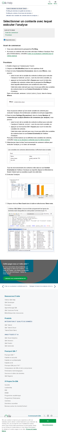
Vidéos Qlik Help (10, 299)
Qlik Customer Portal (11, 310)
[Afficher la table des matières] (3, 8)
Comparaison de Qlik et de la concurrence (18, 368)
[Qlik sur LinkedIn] (48, 415)
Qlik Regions (9, 376)
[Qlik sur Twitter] (44, 415)
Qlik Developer (9, 302)
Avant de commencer (11, 32)
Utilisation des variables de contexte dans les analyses (21, 15)
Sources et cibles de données (14, 373)
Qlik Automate (9, 345)
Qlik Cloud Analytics (11, 338)
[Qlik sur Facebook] (51, 415)
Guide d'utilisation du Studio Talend (16, 8)
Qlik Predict (8, 343)
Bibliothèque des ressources (14, 313)
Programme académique (13, 395)
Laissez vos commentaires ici (15, 278)
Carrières (8, 400)
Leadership (8, 387)
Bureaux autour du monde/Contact (16, 406)
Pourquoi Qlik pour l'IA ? (12, 365)
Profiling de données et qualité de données (18, 11)
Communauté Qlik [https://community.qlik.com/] (34, 416)
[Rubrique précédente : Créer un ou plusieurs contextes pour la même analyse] (14, 286)
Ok (48, 421)
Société (7, 385)
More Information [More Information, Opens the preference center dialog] (48, 425)
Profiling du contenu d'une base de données (19, 13)
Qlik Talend (8, 325)
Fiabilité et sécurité (11, 357)
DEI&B (6, 392)
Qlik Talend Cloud (10, 327)
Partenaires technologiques (14, 370)
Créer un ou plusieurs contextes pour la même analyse (32, 140)
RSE (6, 390)
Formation (8, 305)
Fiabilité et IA (9, 362)
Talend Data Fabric (11, 330)
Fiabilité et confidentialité (13, 360)
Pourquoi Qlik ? (9, 354)
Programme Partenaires (12, 398)
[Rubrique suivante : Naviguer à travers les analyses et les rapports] (43, 286)
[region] (29, 424)
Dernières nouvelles (11, 403)
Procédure (8, 35)
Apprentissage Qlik (11, 307)
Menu (55, 3)
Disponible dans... (11, 40)
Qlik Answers (9, 340)
